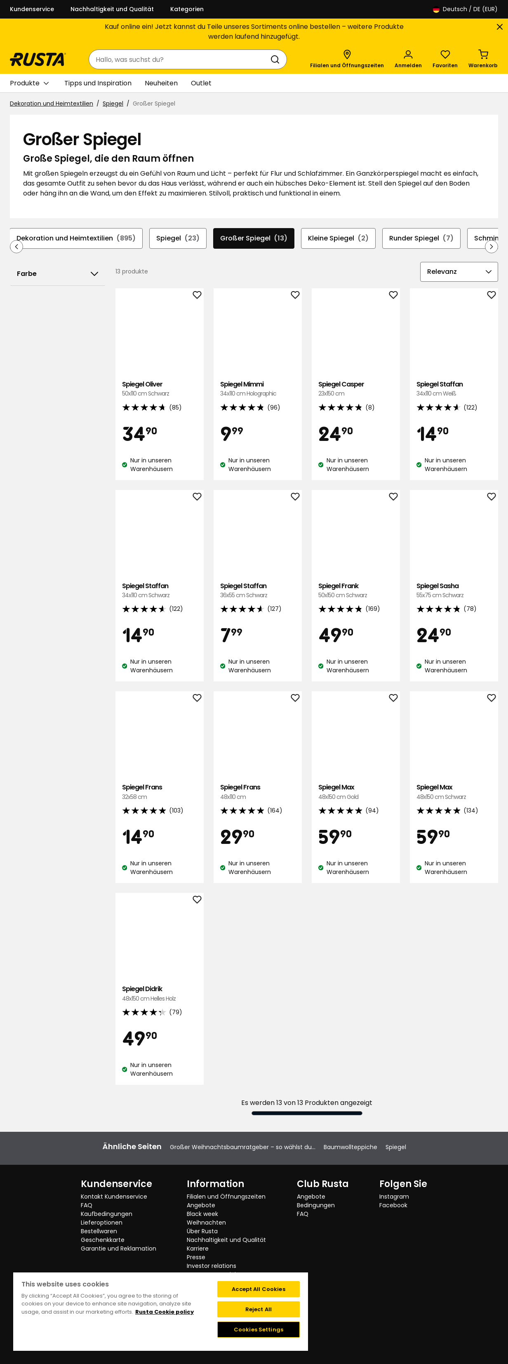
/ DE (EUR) (465, 9)
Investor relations (211, 1266)
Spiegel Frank (355, 591)
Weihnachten (206, 1222)
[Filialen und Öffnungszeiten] (347, 59)
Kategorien (187, 9)
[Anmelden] (408, 59)
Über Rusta (202, 1231)
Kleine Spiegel (338, 238)
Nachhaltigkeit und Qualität (112, 9)
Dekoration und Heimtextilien (51, 103)
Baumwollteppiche (350, 1147)
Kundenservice (32, 9)
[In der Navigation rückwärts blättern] (16, 246)
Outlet (201, 83)
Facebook (393, 1205)
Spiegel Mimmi (257, 389)
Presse (196, 1257)
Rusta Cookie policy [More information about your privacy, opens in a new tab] (164, 1312)
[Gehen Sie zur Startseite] (38, 59)
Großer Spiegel (253, 238)
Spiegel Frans (159, 792)
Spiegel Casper (355, 389)
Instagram (394, 1196)
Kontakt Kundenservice (114, 1196)
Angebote (201, 1205)
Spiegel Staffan (454, 389)
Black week (202, 1214)
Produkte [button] (29, 83)
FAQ (86, 1205)
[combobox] (179, 59)
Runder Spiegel (421, 238)
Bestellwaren (99, 1231)
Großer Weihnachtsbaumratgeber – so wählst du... (242, 1147)
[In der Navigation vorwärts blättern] (491, 246)
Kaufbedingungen (106, 1214)
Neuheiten (161, 83)
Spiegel (113, 103)
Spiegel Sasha (454, 591)
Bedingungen (316, 1205)
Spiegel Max (355, 792)
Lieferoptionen (101, 1222)
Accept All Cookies (258, 1289)
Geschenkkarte (103, 1240)
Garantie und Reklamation (118, 1248)
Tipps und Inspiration (98, 83)
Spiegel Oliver (159, 389)
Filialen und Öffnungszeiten (226, 1196)
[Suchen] (277, 59)
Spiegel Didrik (159, 994)
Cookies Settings (258, 1329)
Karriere (198, 1248)
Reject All (258, 1309)
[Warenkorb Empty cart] (483, 59)
